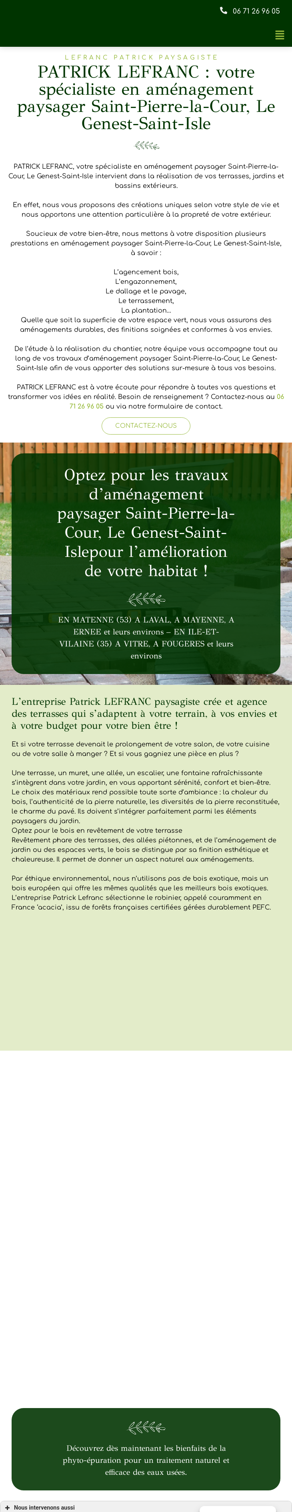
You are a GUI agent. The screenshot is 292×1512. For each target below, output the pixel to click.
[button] (249, 11)
